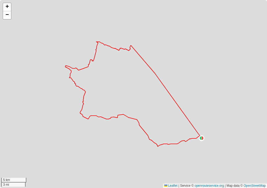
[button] (201, 138)
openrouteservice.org (209, 185)
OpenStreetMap (255, 185)
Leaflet (171, 185)
